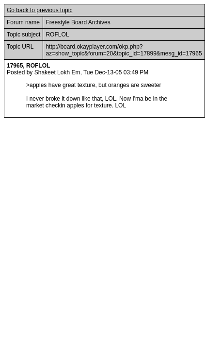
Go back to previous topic (39, 10)
